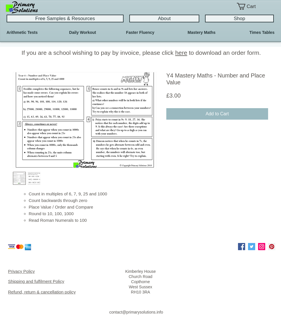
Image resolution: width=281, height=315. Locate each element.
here (181, 52)
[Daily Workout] (83, 32)
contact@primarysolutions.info (136, 312)
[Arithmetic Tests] (22, 32)
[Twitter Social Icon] (251, 246)
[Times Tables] (262, 32)
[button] (251, 6)
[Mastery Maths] (201, 32)
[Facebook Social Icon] (241, 246)
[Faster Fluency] (140, 32)
